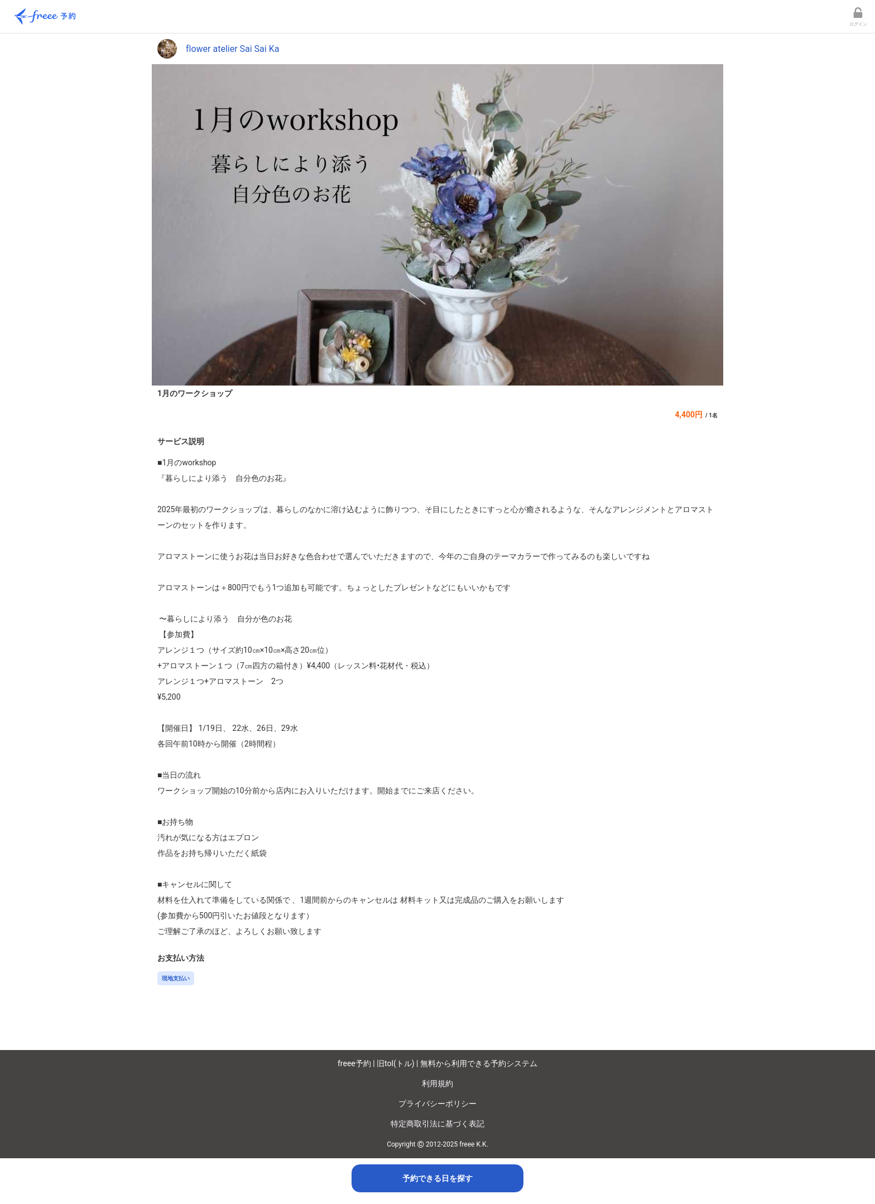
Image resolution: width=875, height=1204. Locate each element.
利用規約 (437, 1083)
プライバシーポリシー (437, 1103)
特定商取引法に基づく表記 (437, 1123)
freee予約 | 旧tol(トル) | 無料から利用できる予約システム (437, 1063)
